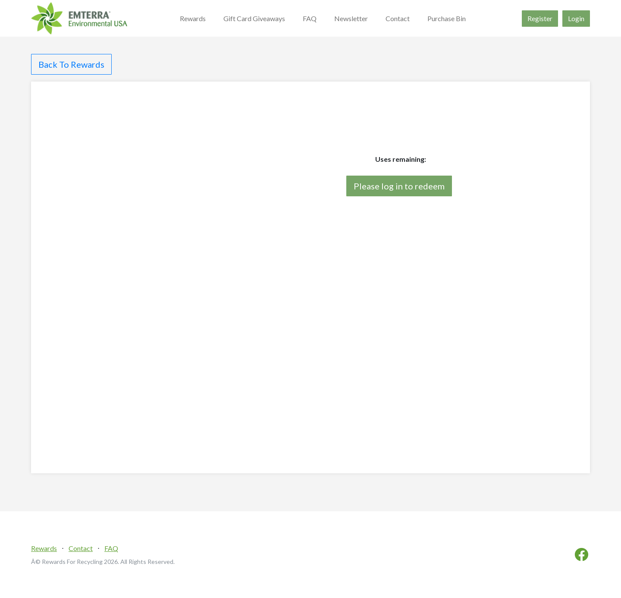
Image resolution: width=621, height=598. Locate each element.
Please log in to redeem (399, 186)
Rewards (193, 18)
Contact (398, 18)
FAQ (310, 18)
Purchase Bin (446, 18)
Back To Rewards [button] (71, 64)
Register (539, 18)
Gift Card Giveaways (254, 18)
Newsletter (351, 18)
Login (576, 18)
